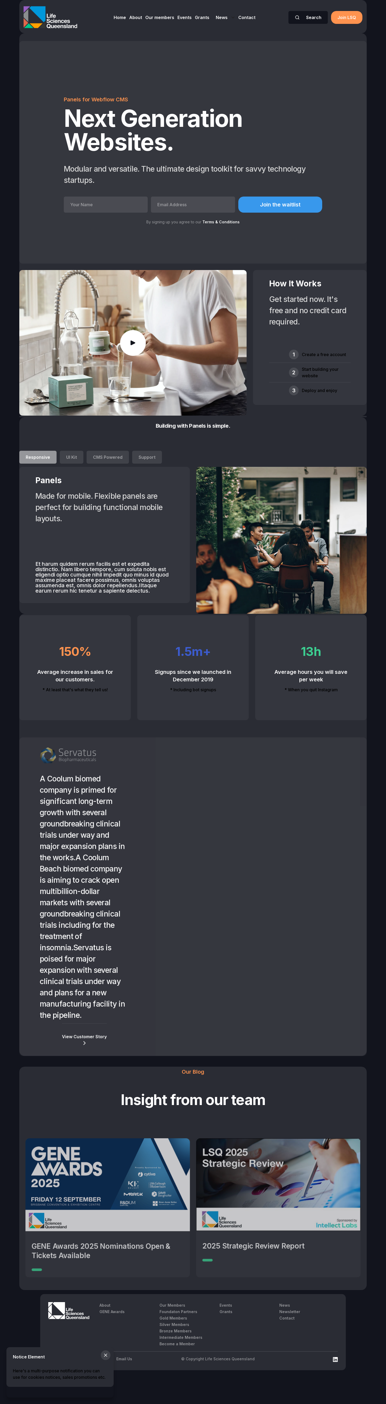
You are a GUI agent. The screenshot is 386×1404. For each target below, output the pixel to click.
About (135, 17)
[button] (224, 17)
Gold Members (173, 1318)
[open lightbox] (133, 343)
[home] (50, 17)
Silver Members (174, 1324)
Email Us (124, 1359)
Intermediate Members (180, 1337)
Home (120, 17)
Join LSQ (346, 17)
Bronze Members (175, 1331)
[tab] (38, 457)
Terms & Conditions (221, 222)
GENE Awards (112, 1311)
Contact (246, 17)
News (222, 17)
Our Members (172, 1305)
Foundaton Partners (178, 1311)
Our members (159, 17)
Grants (202, 17)
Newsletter (289, 1311)
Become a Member (177, 1344)
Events (184, 17)
